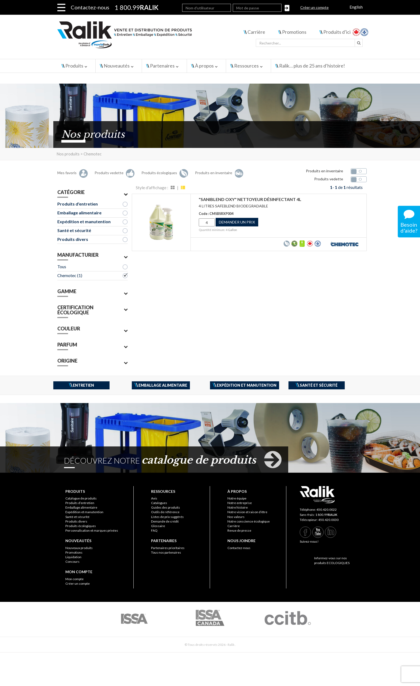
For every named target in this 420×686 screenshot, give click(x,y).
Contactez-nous (90, 7)
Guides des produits (165, 507)
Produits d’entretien (79, 503)
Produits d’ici (337, 32)
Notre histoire (237, 507)
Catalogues (159, 503)
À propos (204, 66)
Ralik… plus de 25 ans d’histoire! (312, 66)
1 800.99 (326, 515)
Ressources (246, 66)
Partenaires (162, 66)
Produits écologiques (80, 526)
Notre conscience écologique (248, 521)
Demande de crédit (165, 521)
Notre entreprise (239, 503)
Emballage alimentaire (79, 212)
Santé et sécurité (74, 230)
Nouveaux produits (79, 548)
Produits (74, 66)
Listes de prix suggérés (167, 517)
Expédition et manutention (84, 221)
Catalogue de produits (81, 498)
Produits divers (72, 239)
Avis (154, 498)
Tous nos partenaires (166, 552)
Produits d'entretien (77, 203)
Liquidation (73, 557)
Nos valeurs (236, 517)
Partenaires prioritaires (168, 548)
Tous (61, 266)
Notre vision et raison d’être (247, 512)
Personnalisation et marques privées (91, 530)
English (356, 6)
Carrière (256, 32)
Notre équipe (236, 498)
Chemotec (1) (69, 275)
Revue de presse (239, 530)
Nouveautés (117, 66)
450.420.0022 (326, 510)
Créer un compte (314, 7)
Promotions (294, 32)
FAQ (154, 530)
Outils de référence (165, 512)
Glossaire (158, 526)
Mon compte (74, 579)
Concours (72, 562)
